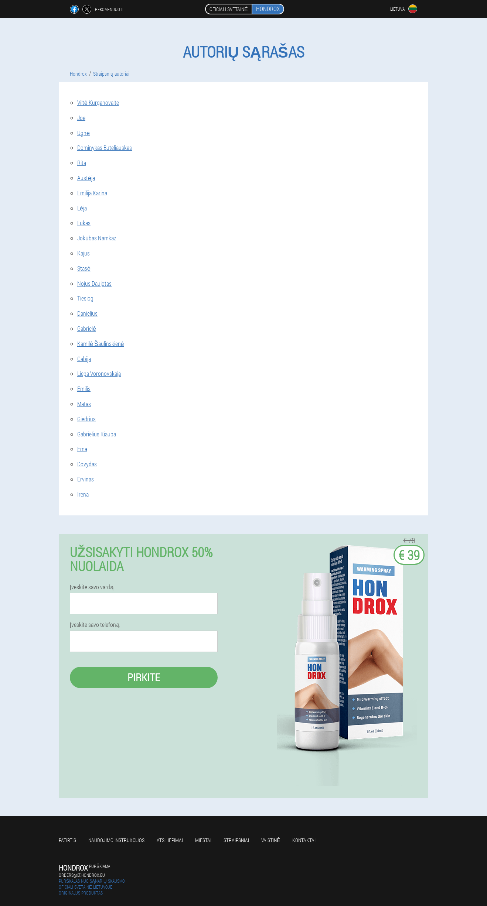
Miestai (203, 840)
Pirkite (143, 677)
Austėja (86, 178)
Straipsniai (236, 840)
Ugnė (83, 133)
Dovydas (87, 464)
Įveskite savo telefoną (94, 625)
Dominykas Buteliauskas (104, 147)
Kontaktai (304, 840)
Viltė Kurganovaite (98, 102)
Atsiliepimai (170, 840)
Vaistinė (270, 840)
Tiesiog (85, 298)
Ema (82, 449)
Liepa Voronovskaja (99, 373)
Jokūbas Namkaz (96, 238)
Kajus (83, 253)
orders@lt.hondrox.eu (82, 875)
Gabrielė (86, 328)
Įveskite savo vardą (91, 587)
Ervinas (85, 479)
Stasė (84, 268)
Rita (81, 163)
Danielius (87, 313)
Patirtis (67, 840)
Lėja (82, 208)
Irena (83, 494)
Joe (81, 117)
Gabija (84, 359)
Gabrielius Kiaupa (96, 434)
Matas (84, 404)
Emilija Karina (92, 193)
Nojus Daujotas (94, 283)
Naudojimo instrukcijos (116, 840)
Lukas (84, 223)
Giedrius (86, 419)
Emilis (84, 388)
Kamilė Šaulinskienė (100, 343)
